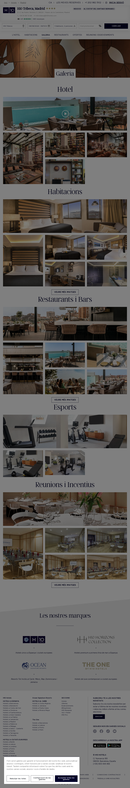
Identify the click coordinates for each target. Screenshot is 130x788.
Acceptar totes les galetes (66, 778)
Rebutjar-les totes (18, 779)
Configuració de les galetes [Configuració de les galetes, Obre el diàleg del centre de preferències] (42, 778)
